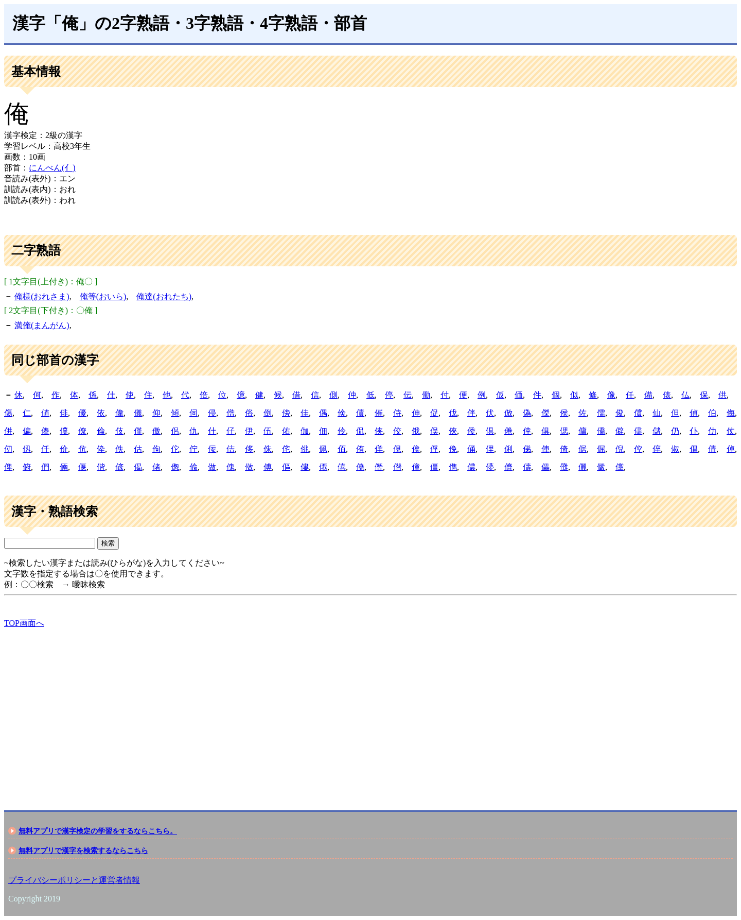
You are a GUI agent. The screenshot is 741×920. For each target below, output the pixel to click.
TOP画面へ (24, 623)
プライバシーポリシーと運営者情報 (74, 880)
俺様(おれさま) (41, 296)
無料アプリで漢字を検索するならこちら (83, 850)
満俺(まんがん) (41, 325)
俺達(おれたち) (163, 296)
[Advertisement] (313, 710)
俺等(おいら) (103, 296)
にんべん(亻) (52, 167)
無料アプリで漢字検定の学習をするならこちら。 (98, 831)
